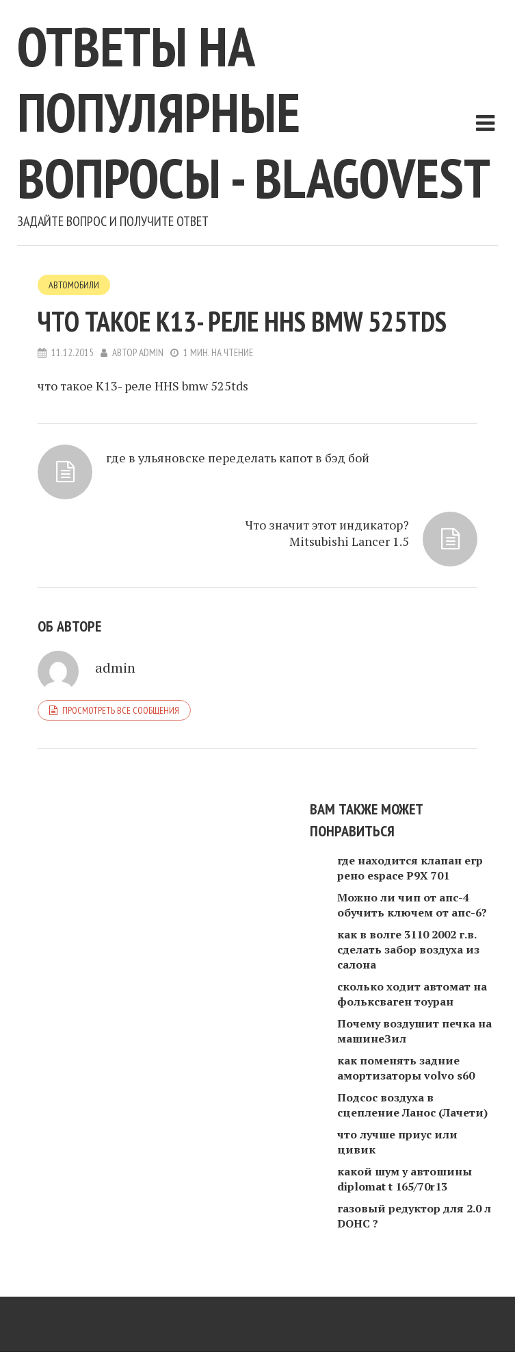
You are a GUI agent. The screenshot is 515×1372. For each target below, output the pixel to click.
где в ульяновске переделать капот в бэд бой (237, 457)
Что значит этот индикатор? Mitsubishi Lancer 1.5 (327, 532)
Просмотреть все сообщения (120, 710)
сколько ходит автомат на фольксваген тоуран (412, 994)
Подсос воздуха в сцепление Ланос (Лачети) (412, 1105)
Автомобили (74, 285)
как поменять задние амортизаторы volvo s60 (406, 1068)
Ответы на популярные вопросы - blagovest (253, 112)
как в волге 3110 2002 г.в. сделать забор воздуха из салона (408, 949)
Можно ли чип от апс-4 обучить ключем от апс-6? (412, 905)
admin (151, 352)
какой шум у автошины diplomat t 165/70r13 (404, 1179)
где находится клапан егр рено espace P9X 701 (410, 868)
